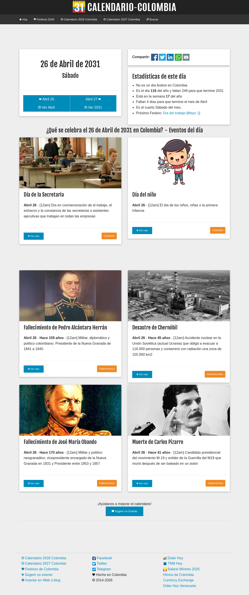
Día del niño (144, 194)
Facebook (102, 558)
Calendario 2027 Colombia (122, 19)
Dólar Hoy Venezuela (179, 586)
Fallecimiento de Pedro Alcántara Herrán (65, 327)
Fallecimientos (106, 368)
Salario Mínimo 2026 (181, 569)
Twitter (99, 563)
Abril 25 (46, 99)
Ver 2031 (93, 107)
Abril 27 (93, 99)
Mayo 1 (193, 113)
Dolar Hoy (173, 558)
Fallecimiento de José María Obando (60, 442)
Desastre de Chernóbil (154, 327)
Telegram (101, 569)
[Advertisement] (124, 36)
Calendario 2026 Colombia (79, 19)
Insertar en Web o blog (40, 580)
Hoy (23, 19)
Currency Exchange (178, 580)
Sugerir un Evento (124, 511)
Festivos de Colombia (40, 569)
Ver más (33, 236)
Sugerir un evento (37, 575)
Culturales (109, 236)
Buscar (152, 19)
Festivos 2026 (44, 19)
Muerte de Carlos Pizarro (157, 442)
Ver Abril (46, 107)
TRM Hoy (172, 563)
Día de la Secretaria (44, 194)
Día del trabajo (174, 113)
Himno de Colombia (178, 575)
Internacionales (215, 374)
